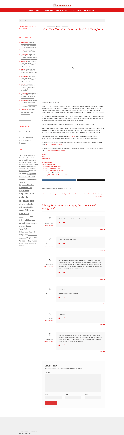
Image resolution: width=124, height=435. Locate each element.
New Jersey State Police (48, 164)
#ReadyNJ (44, 154)
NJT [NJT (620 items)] (29, 166)
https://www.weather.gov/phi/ (54, 144)
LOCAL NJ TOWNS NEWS (27, 137)
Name (46, 394)
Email (66, 394)
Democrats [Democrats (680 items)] (30, 162)
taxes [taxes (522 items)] (29, 235)
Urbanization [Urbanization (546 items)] (34, 235)
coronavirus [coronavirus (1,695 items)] (32, 160)
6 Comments (65, 26)
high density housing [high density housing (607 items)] (33, 164)
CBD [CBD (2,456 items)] (27, 160)
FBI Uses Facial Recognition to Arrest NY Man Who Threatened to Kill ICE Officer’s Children (28, 64)
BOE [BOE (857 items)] (25, 160)
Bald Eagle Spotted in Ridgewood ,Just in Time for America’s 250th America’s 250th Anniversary (29, 71)
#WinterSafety (46, 158)
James (58, 26)
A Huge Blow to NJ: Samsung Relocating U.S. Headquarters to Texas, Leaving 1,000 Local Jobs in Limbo (29, 95)
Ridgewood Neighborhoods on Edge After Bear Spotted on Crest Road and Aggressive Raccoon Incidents (29, 45)
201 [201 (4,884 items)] (20, 155)
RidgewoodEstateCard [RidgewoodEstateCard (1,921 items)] (26, 185)
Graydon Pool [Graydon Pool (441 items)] (25, 164)
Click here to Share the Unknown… (28, 131)
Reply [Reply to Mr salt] (101, 324)
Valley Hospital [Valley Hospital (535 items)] (22, 238)
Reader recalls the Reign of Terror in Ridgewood (56, 194)
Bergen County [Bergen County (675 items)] (31, 155)
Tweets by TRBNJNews (25, 120)
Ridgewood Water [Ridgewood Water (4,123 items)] (26, 232)
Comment (48, 372)
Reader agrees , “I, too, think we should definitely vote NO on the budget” (90, 195)
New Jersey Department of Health (51, 168)
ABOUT (38, 10)
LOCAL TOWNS (76, 10)
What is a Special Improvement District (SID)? (28, 50)
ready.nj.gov (71, 136)
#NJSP (43, 156)
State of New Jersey (47, 162)
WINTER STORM (67, 188)
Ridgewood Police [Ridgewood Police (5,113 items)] (26, 204)
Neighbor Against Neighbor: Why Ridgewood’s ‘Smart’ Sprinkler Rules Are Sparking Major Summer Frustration (28, 87)
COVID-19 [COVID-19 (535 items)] (21, 162)
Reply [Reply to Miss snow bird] (101, 229)
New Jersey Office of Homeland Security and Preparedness (57, 175)
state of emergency (58, 188)
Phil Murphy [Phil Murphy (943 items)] (31, 168)
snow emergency (48, 188)
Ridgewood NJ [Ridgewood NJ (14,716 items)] (26, 200)
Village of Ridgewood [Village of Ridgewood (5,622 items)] (28, 241)
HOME (31, 10)
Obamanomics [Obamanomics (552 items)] (33, 166)
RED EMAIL (49, 10)
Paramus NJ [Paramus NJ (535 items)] (21, 168)
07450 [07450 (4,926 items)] (24, 155)
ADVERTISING (89, 10)
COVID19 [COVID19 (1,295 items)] (25, 162)
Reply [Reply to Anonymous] (101, 250)
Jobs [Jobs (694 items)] (20, 166)
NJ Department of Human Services (51, 166)
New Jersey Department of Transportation (53, 170)
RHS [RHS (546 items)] (35, 168)
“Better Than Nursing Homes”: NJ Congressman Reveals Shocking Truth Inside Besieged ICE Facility (29, 56)
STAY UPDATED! (61, 10)
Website (87, 394)
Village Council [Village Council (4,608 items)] (32, 238)
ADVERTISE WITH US (26, 140)
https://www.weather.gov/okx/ (56, 150)
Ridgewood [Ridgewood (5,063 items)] (24, 170)
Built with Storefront (25, 433)
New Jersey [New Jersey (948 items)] (25, 166)
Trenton (49, 187)
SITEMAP (23, 143)
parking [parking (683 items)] (26, 168)
